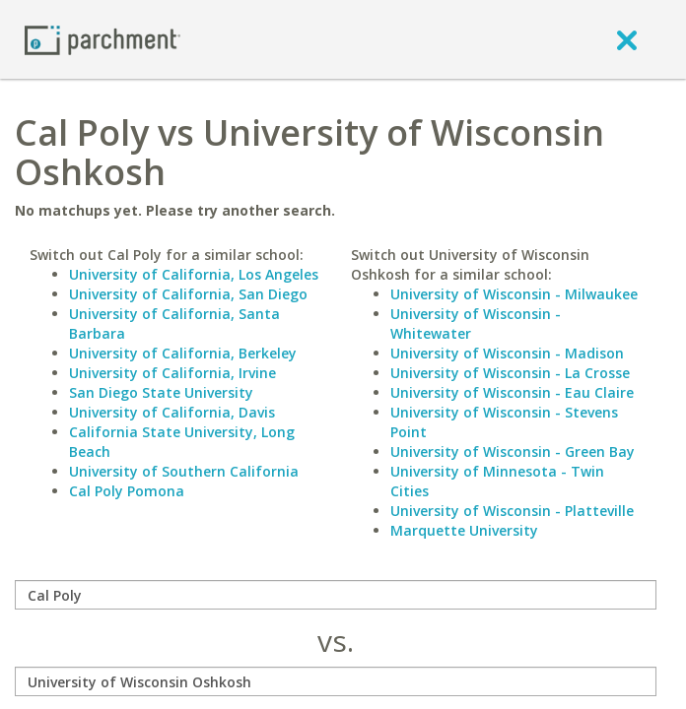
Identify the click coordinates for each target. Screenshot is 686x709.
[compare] (335, 595)
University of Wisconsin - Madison (507, 353)
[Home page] (102, 39)
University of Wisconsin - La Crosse (510, 372)
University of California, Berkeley (183, 353)
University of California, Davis (172, 412)
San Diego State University (161, 392)
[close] (627, 39)
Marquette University (464, 530)
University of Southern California (184, 471)
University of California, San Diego (188, 294)
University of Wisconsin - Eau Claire (512, 392)
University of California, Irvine (172, 372)
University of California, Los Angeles (193, 274)
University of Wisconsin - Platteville (512, 510)
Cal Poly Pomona (126, 491)
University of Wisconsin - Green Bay (512, 451)
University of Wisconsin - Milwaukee (514, 294)
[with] (335, 681)
